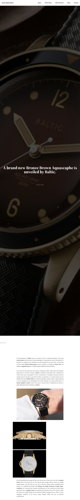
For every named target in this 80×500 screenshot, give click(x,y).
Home (1, 342)
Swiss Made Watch (7, 3)
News (4, 342)
